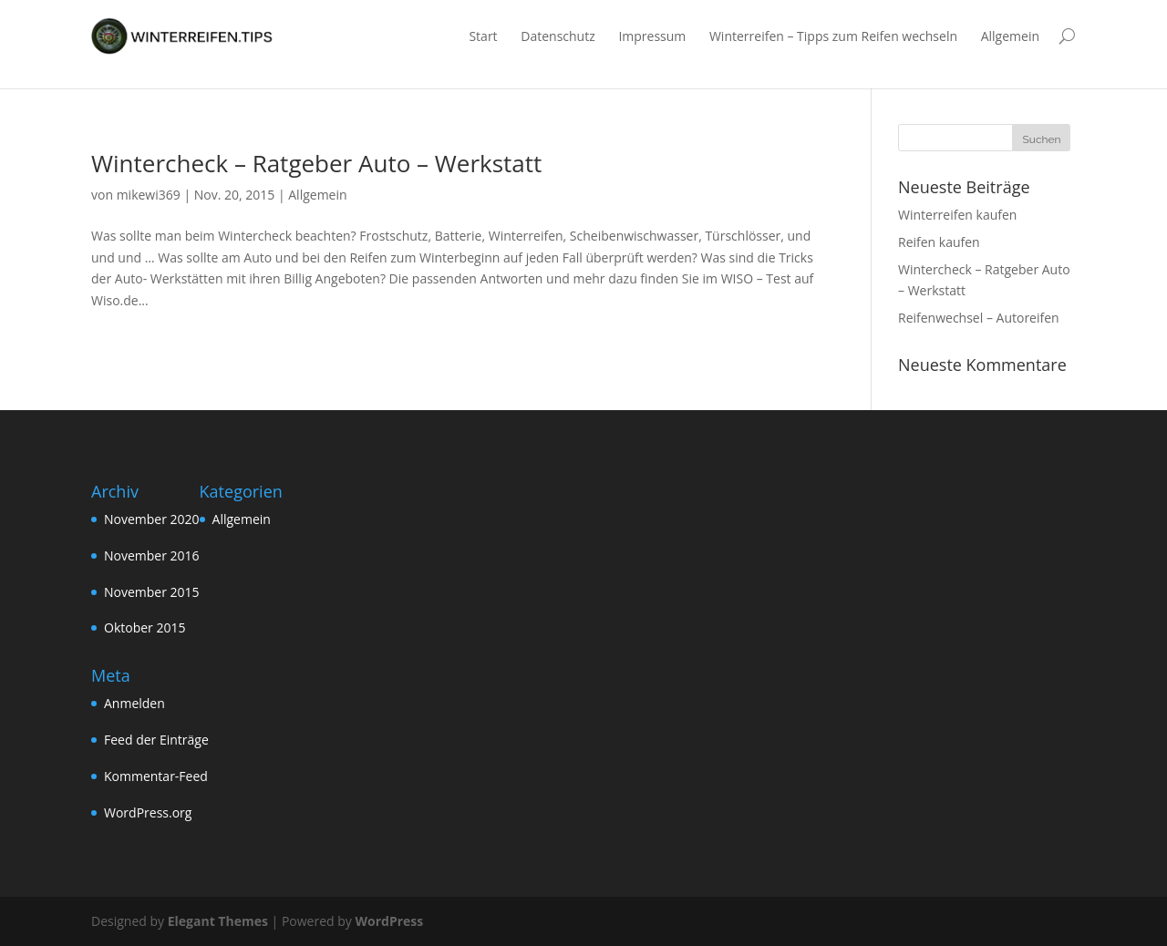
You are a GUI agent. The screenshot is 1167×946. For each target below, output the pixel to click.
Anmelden (134, 703)
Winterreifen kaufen (957, 214)
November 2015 (152, 592)
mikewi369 (149, 194)
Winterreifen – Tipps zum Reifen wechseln (833, 36)
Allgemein (1010, 36)
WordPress (389, 921)
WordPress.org (147, 812)
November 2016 (152, 555)
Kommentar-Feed (156, 776)
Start (483, 36)
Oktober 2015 (144, 627)
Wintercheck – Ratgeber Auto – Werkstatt (316, 163)
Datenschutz (557, 36)
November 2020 (152, 519)
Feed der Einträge (156, 739)
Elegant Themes (218, 921)
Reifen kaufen (939, 242)
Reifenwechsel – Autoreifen (978, 317)
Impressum (652, 36)
